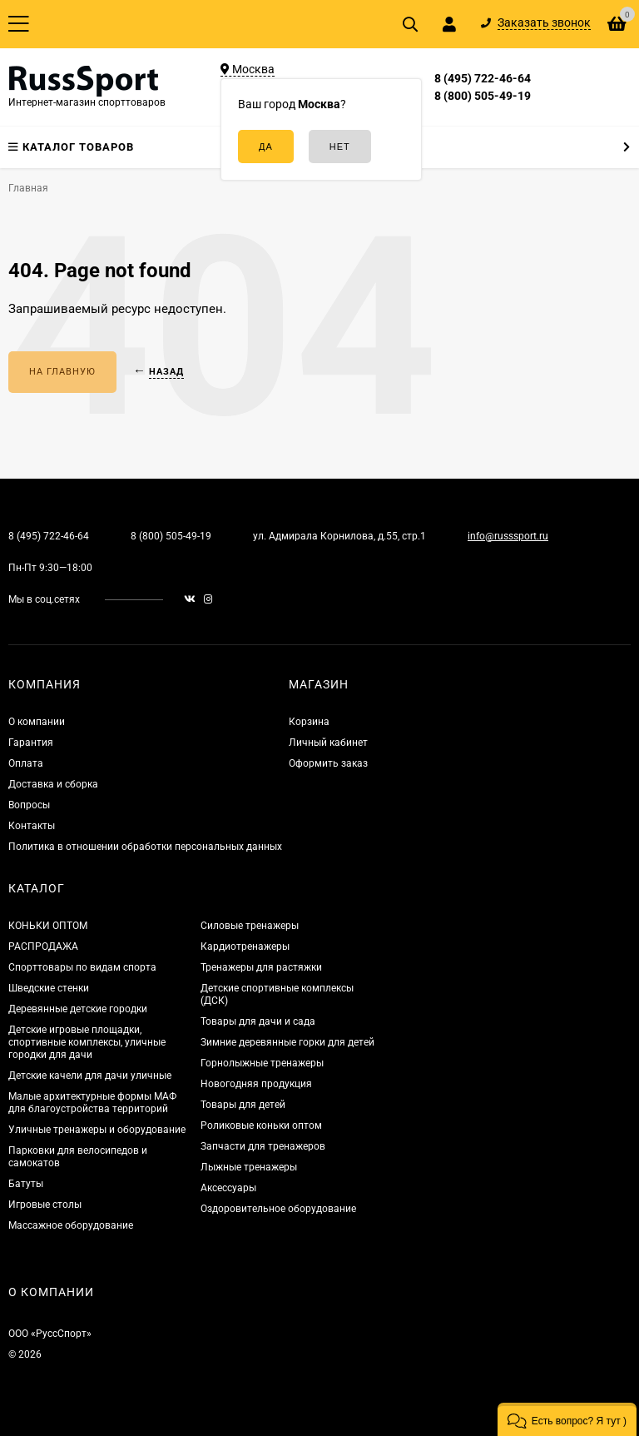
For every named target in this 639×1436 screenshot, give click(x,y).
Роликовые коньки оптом (261, 1125)
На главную (62, 371)
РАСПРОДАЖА (43, 946)
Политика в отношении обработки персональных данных (145, 846)
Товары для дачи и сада (258, 1021)
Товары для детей (243, 1105)
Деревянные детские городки (77, 1009)
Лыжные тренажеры (249, 1167)
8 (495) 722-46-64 (482, 78)
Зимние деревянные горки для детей (287, 1042)
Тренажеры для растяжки (261, 967)
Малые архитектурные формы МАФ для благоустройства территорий (92, 1103)
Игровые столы (45, 1204)
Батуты (25, 1184)
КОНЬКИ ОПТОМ (47, 926)
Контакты (31, 826)
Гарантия (30, 742)
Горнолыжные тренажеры (262, 1063)
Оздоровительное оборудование (278, 1209)
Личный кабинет (328, 742)
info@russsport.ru (508, 536)
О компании (36, 722)
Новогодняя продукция (256, 1084)
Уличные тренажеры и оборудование (97, 1129)
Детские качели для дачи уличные (89, 1075)
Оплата (25, 763)
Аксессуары (228, 1188)
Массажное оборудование (70, 1225)
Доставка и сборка (53, 784)
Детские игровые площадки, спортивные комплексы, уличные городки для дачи (87, 1042)
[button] (567, 1419)
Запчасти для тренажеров (263, 1146)
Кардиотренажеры (245, 946)
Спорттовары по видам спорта (82, 967)
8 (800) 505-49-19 (482, 95)
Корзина (309, 722)
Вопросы (29, 805)
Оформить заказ (328, 763)
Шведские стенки (48, 988)
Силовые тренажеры (250, 926)
